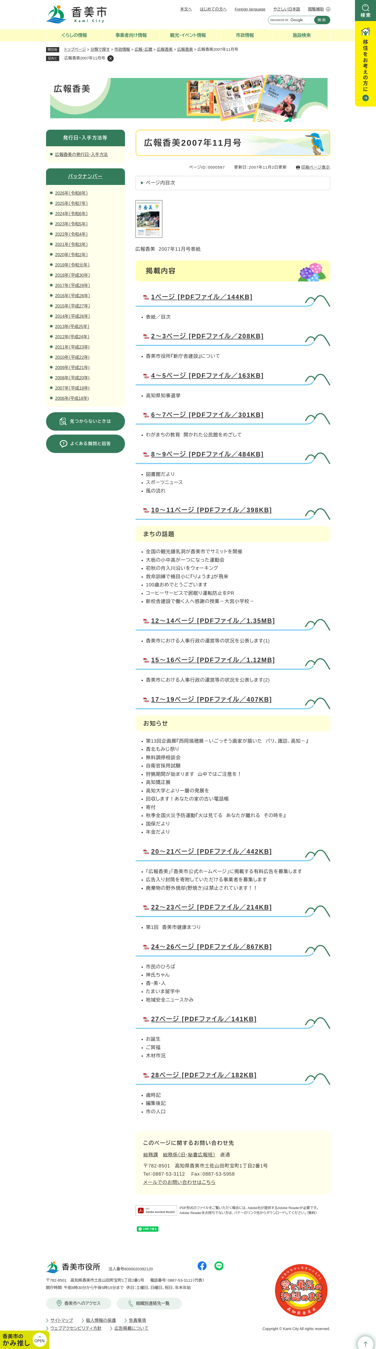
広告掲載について (131, 1328)
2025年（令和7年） (71, 203)
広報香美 (165, 49)
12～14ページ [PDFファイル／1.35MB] (213, 620)
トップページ (75, 49)
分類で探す (100, 49)
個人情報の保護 (101, 1320)
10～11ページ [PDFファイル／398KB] (211, 510)
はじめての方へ (213, 9)
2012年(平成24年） (72, 337)
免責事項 (137, 1320)
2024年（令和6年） (71, 214)
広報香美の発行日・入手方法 (81, 154)
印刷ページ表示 (315, 167)
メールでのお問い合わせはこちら (179, 1182)
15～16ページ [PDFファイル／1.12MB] (213, 659)
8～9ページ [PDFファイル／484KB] (207, 454)
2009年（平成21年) (72, 367)
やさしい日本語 (286, 9)
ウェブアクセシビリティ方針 (76, 1328)
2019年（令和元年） (72, 265)
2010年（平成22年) (72, 357)
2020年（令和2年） (71, 255)
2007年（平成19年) (72, 388)
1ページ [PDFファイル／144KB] (202, 296)
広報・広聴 (144, 49)
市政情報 (122, 49)
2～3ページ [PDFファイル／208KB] (207, 336)
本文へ (186, 9)
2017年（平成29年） (72, 285)
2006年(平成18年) (72, 398)
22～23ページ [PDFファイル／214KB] (211, 907)
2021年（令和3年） (71, 244)
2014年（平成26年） (72, 316)
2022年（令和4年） (71, 234)
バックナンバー (85, 176)
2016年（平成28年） (72, 296)
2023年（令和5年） (71, 224)
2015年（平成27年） (72, 306)
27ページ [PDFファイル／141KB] (204, 1019)
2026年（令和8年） (71, 193)
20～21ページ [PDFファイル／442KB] (211, 851)
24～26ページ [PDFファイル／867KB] (211, 946)
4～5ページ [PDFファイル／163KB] (207, 375)
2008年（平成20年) (72, 378)
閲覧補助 (316, 9)
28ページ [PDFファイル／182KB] (204, 1075)
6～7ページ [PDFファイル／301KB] (207, 414)
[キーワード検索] (290, 20)
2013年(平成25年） (72, 326)
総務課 (150, 1154)
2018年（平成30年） (72, 275)
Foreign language (250, 9)
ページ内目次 (160, 182)
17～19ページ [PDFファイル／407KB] (211, 699)
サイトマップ (62, 1320)
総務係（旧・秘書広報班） (189, 1154)
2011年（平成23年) (72, 347)
